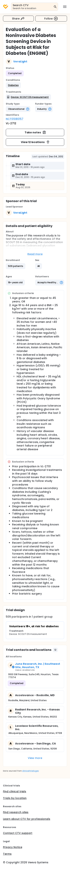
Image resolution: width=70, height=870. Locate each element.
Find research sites (15, 812)
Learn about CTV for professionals (26, 819)
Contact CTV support (17, 833)
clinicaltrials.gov (30, 771)
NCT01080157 (14, 119)
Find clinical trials (14, 791)
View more (35, 758)
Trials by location (15, 798)
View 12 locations (35, 142)
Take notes (35, 132)
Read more (35, 254)
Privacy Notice (12, 847)
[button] (13, 85)
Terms (7, 854)
